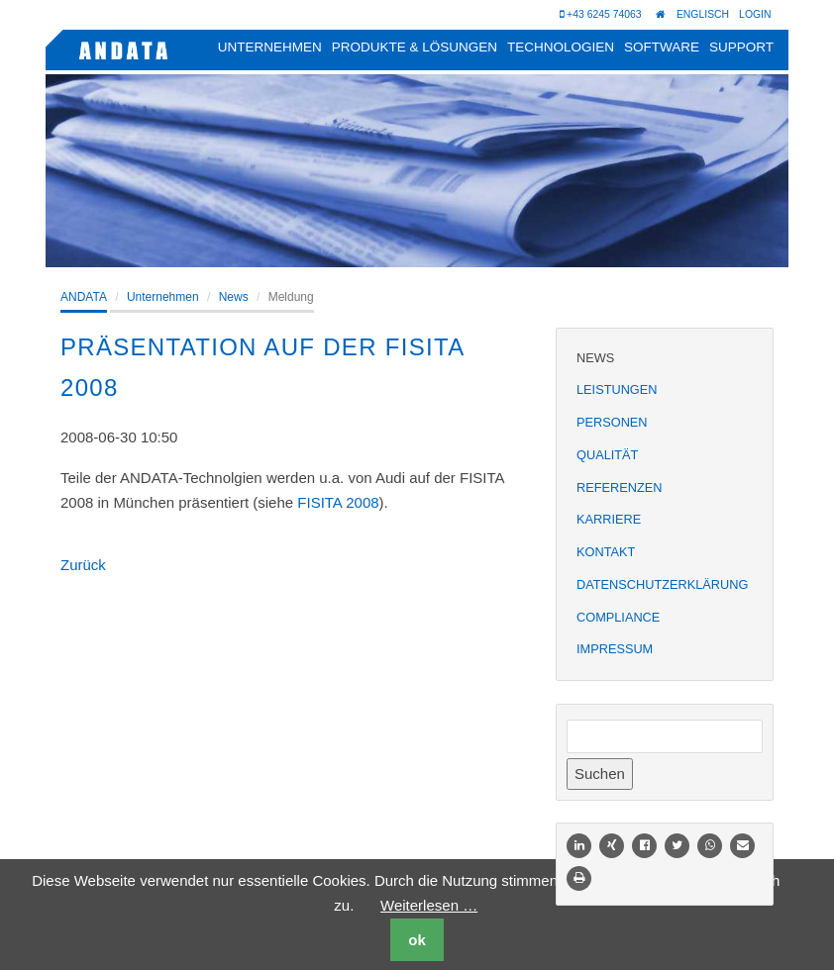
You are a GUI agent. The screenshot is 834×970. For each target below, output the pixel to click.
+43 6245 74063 (599, 15)
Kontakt (605, 551)
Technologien (560, 47)
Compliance (618, 617)
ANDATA (83, 297)
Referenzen (619, 487)
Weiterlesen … (428, 905)
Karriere (608, 519)
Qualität (607, 454)
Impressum (614, 648)
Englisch (702, 14)
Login (755, 14)
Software (661, 47)
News (234, 297)
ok (417, 939)
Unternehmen (270, 47)
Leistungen (616, 389)
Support (741, 47)
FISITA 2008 (337, 502)
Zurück (83, 564)
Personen (612, 422)
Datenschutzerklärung (662, 584)
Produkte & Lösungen (414, 47)
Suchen (599, 773)
